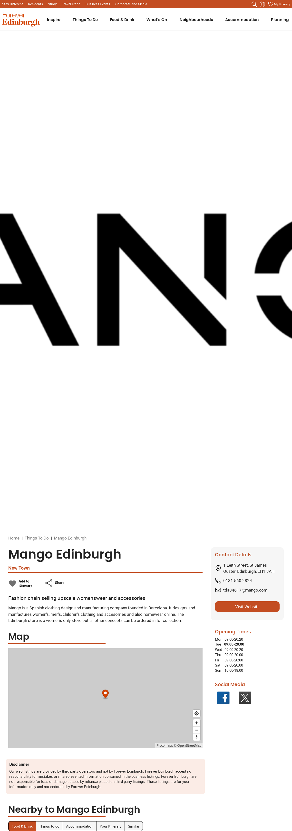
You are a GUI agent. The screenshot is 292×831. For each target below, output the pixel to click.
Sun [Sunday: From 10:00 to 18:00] (218, 670)
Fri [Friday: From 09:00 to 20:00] (217, 660)
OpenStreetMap (189, 745)
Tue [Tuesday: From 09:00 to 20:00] (218, 644)
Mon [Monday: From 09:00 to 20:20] (218, 639)
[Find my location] (196, 713)
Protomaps (164, 745)
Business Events (98, 4)
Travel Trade (71, 4)
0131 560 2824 (237, 580)
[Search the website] (254, 4)
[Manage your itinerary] (279, 4)
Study (52, 4)
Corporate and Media (131, 4)
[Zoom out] (196, 730)
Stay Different (12, 4)
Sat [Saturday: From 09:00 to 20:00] (217, 665)
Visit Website (247, 606)
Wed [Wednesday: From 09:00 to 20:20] (218, 649)
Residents (35, 4)
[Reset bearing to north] (196, 737)
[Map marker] (105, 695)
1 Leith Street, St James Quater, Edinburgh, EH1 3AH (248, 568)
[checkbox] (20, 583)
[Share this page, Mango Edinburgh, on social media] (54, 583)
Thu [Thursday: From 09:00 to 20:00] (218, 654)
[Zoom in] (196, 722)
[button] (54, 583)
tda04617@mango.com (245, 590)
